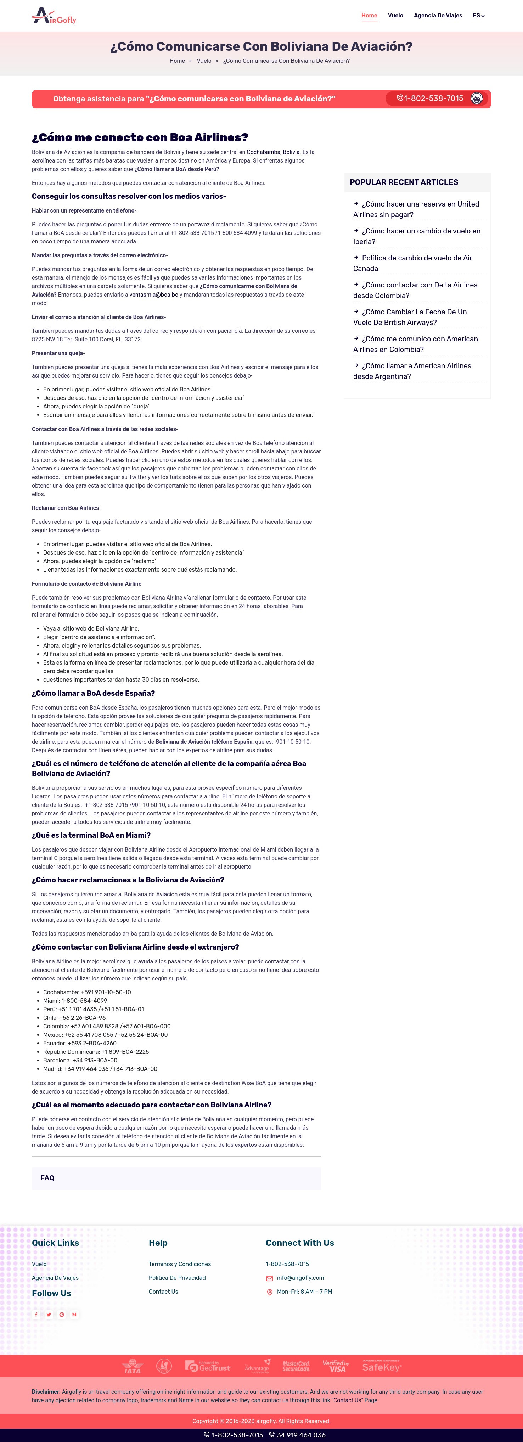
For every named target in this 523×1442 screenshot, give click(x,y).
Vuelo (395, 15)
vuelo (203, 60)
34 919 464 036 (297, 1435)
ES (479, 15)
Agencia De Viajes (438, 15)
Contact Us (163, 1291)
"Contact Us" (347, 1400)
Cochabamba (263, 152)
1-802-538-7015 (439, 98)
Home (369, 15)
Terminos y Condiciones (180, 1264)
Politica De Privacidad (177, 1278)
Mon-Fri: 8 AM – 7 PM (299, 1291)
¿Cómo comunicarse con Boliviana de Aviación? (286, 60)
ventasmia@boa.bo (154, 294)
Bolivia (291, 152)
